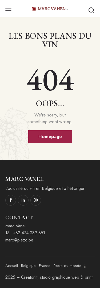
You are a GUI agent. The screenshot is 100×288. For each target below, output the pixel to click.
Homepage (50, 136)
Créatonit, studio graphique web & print (57, 277)
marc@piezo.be (19, 240)
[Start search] (91, 10)
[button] (8, 8)
